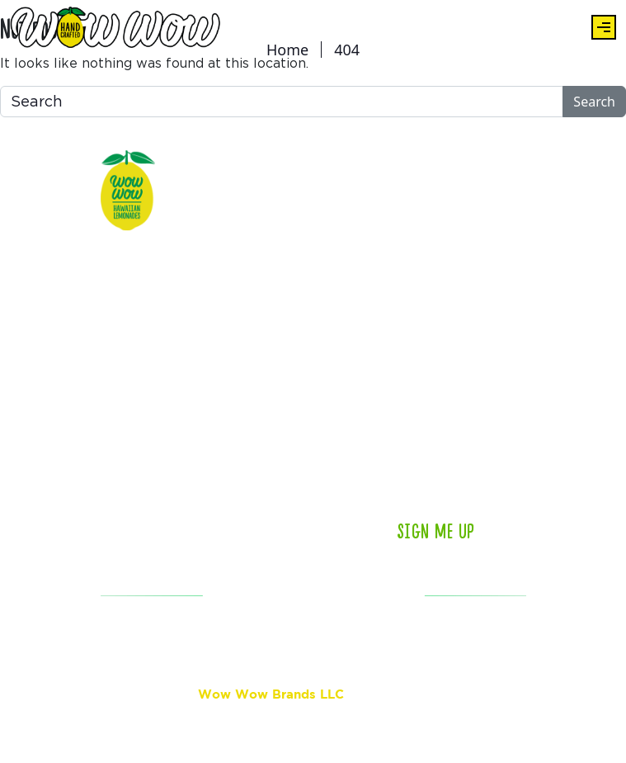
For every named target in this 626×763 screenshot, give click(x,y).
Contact (279, 334)
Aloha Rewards (216, 334)
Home (287, 49)
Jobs (269, 442)
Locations (284, 227)
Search (594, 101)
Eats (186, 227)
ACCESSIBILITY (152, 649)
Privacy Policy (368, 726)
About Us (199, 268)
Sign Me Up (436, 532)
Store (189, 376)
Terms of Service (457, 726)
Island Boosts (213, 508)
